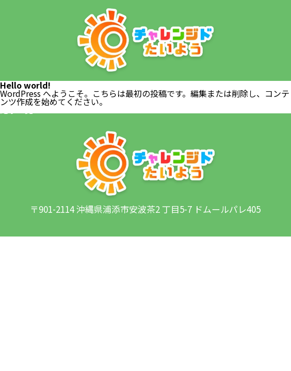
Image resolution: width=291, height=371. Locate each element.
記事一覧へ (20, 110)
